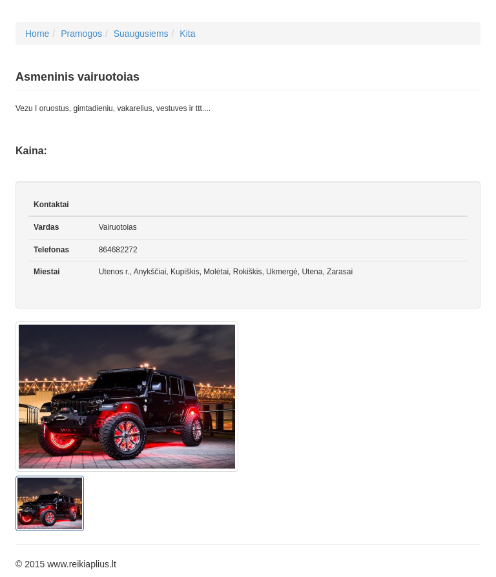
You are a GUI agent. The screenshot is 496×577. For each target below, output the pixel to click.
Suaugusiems (141, 33)
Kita (187, 33)
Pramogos (81, 33)
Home (37, 33)
